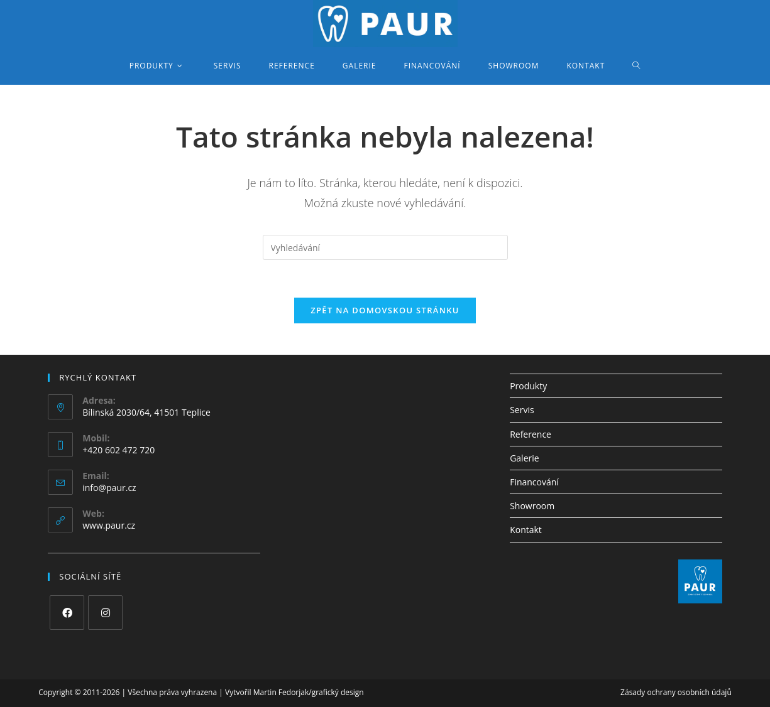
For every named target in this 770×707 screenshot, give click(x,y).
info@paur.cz (109, 488)
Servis (522, 410)
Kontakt (526, 530)
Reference (530, 434)
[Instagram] (105, 612)
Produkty (528, 386)
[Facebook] (67, 612)
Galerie (524, 458)
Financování (534, 482)
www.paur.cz (108, 525)
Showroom (532, 506)
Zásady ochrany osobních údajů (676, 692)
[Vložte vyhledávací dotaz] (385, 247)
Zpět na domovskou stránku (385, 310)
